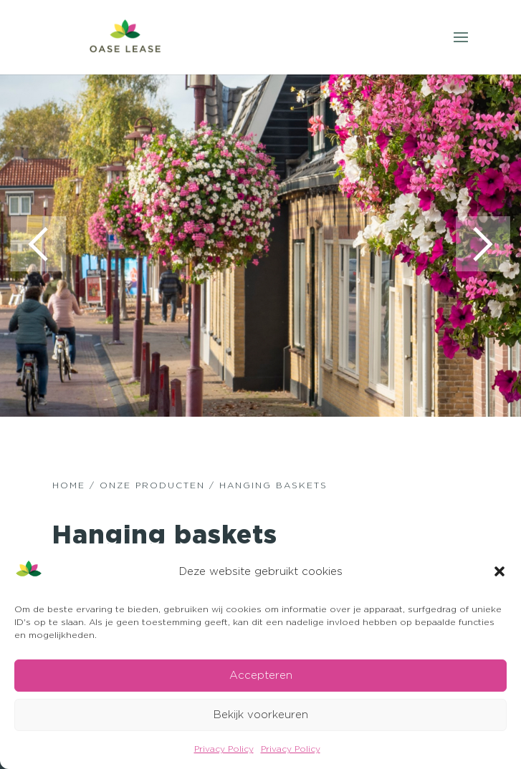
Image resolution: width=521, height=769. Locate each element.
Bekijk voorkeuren (261, 714)
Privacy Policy (224, 748)
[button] (499, 571)
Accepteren (260, 674)
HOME (68, 485)
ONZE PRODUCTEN (152, 485)
